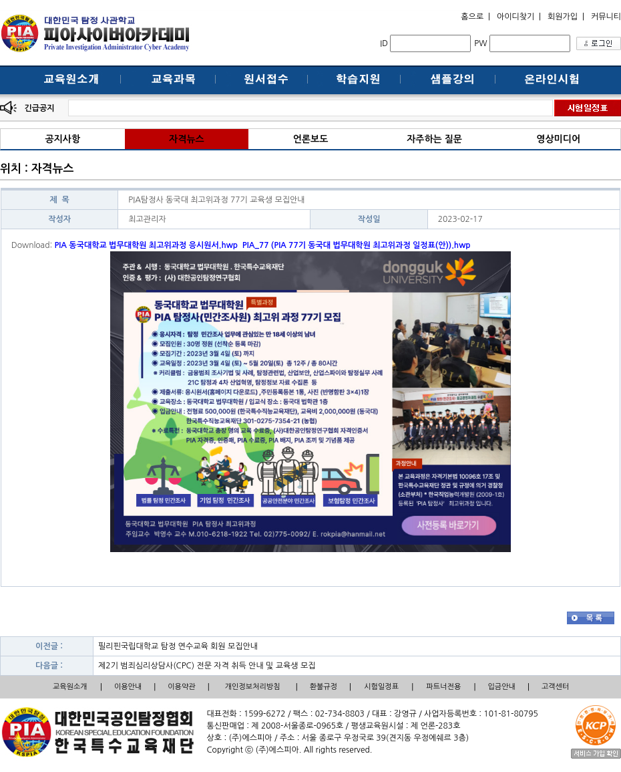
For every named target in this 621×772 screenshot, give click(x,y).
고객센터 (555, 686)
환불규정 (323, 686)
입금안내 (501, 686)
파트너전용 (444, 686)
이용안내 (128, 686)
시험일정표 (381, 686)
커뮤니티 (606, 17)
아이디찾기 (515, 17)
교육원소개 (70, 686)
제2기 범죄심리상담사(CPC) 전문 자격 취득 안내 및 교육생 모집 (206, 666)
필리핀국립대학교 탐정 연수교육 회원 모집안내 (178, 646)
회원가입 (563, 17)
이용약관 (181, 686)
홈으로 (472, 17)
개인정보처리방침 (252, 686)
